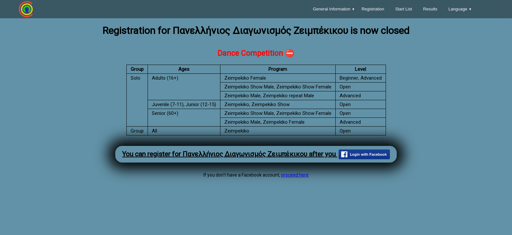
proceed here (295, 175)
